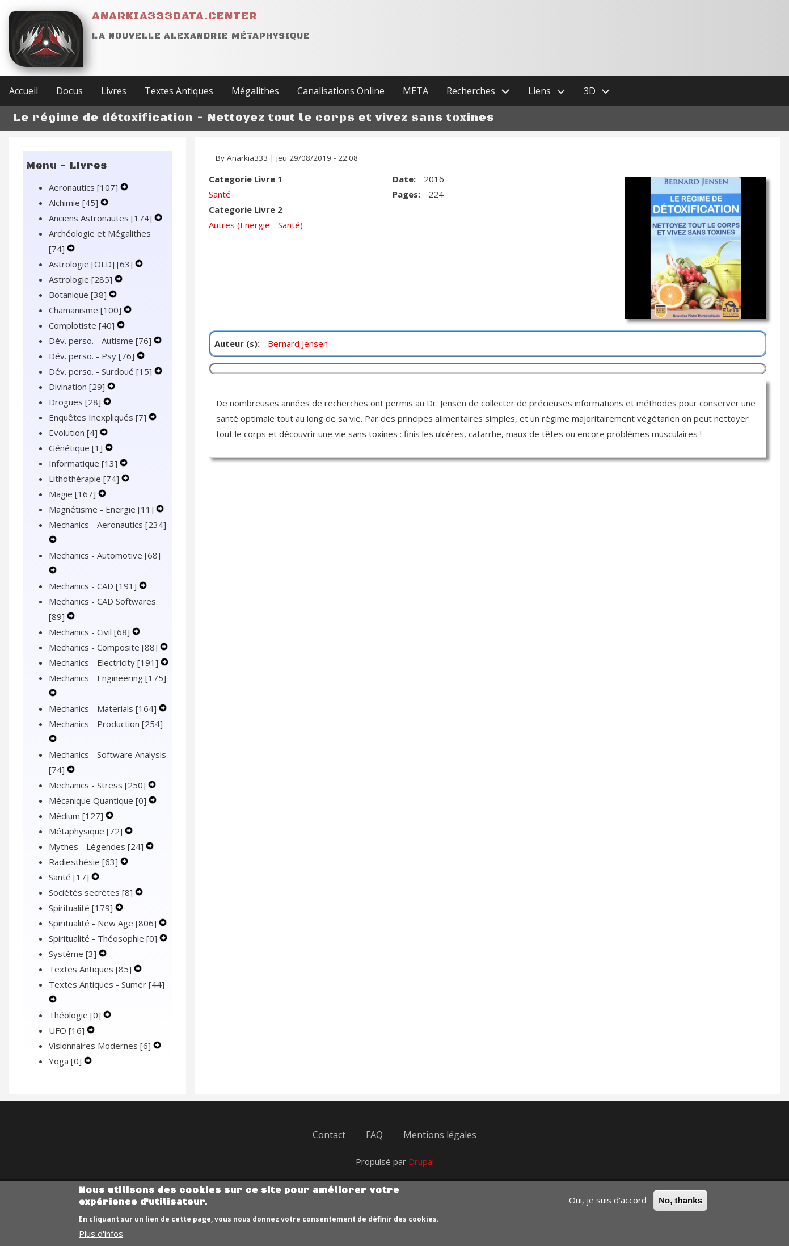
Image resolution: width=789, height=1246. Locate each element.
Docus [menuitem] (69, 91)
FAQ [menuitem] (374, 1134)
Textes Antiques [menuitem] (179, 91)
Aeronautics (84, 187)
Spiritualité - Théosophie (104, 938)
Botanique (79, 294)
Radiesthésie (84, 861)
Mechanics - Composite (104, 647)
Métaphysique (87, 831)
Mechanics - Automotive (105, 555)
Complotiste (83, 325)
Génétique (77, 448)
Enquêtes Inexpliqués (99, 417)
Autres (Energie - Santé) (256, 224)
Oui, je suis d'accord (608, 1206)
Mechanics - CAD (94, 585)
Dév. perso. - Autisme (101, 340)
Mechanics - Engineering (107, 677)
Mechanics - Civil (90, 631)
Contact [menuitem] (329, 1134)
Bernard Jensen (298, 343)
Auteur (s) (236, 343)
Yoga (66, 1061)
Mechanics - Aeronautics (107, 524)
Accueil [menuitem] (23, 91)
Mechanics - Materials (104, 708)
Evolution (74, 432)
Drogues (76, 402)
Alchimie (74, 202)
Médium (77, 815)
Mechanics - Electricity (105, 662)
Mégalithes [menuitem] (255, 91)
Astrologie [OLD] (92, 264)
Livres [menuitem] (113, 91)
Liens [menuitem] (551, 91)
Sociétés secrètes (92, 892)
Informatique (84, 463)
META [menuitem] (415, 91)
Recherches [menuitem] (482, 91)
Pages (405, 194)
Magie (73, 494)
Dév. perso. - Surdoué (101, 371)
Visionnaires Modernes (101, 1045)
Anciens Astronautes (101, 218)
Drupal (421, 1161)
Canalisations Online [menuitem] (341, 91)
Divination (78, 386)
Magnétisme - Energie (102, 509)
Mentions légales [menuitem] (439, 1134)
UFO (68, 1030)
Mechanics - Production (106, 723)
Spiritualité (82, 907)
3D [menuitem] (601, 91)
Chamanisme (86, 310)
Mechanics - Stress (98, 785)
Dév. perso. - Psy (93, 356)
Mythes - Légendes (97, 846)
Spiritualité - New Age (104, 923)
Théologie (76, 1015)
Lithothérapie (85, 478)
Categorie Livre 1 (245, 178)
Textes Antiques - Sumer (106, 984)
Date (403, 178)
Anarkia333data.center (175, 16)
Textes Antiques (91, 969)
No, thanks (680, 1206)
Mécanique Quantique (99, 800)
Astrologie (82, 279)
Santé (70, 877)
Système (74, 953)
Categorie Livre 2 (245, 209)
